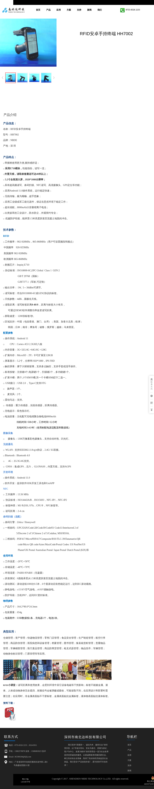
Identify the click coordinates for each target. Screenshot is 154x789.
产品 (48, 10)
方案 (69, 10)
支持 (79, 10)
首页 (38, 10)
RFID (13, 129)
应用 (58, 10)
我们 (99, 10)
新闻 (89, 10)
